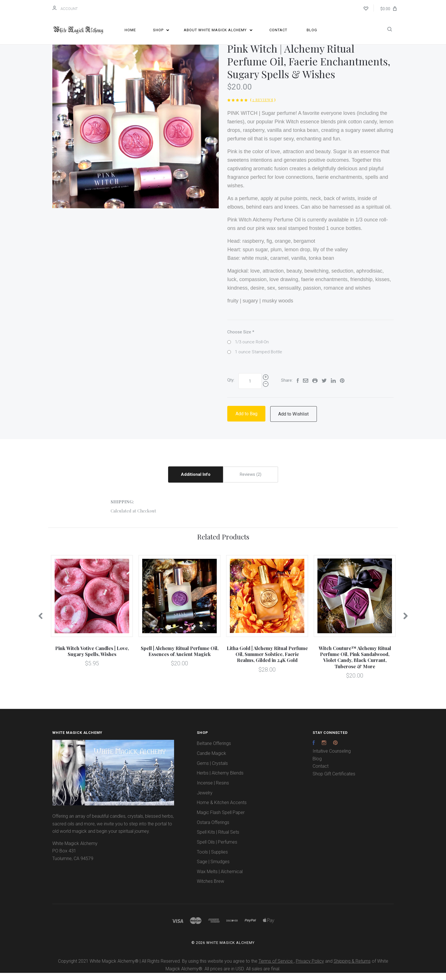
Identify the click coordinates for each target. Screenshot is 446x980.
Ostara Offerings (213, 829)
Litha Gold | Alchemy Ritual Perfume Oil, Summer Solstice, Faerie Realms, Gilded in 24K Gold (267, 661)
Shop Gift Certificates (334, 781)
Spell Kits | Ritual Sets (218, 839)
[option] (135, 132)
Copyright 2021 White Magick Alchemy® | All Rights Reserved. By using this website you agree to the (158, 968)
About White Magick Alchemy (218, 30)
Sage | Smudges (213, 868)
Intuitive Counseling (332, 758)
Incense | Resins (213, 790)
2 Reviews (262, 107)
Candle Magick (211, 760)
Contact (278, 30)
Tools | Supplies (212, 859)
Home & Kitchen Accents (222, 810)
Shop (161, 30)
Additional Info (195, 481)
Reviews (250, 481)
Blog (312, 30)
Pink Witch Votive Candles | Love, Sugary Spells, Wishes (92, 658)
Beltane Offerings (214, 750)
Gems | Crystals (212, 770)
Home (130, 30)
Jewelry (204, 800)
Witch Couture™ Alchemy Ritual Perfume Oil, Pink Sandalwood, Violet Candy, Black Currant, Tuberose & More (355, 664)
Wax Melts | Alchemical (220, 878)
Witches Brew (210, 888)
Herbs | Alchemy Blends (220, 780)
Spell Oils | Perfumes (217, 849)
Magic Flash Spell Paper (221, 819)
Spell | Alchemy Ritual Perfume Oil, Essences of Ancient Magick (179, 658)
